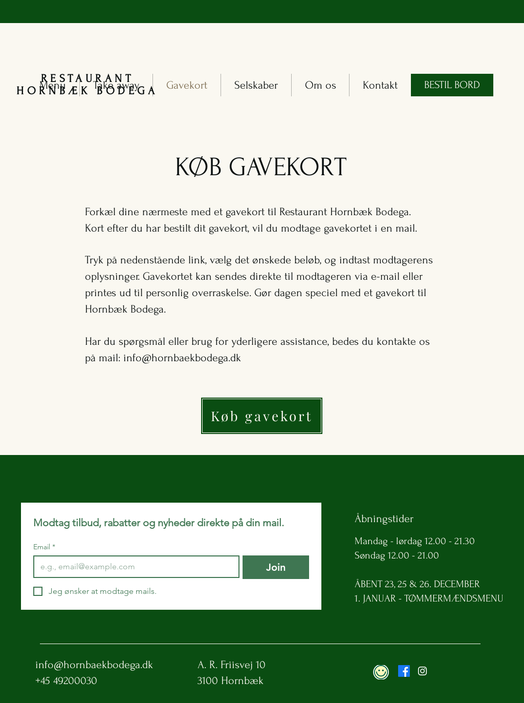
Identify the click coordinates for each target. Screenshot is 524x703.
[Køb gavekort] (262, 416)
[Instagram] (422, 671)
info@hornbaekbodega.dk (182, 358)
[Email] (133, 566)
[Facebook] (404, 671)
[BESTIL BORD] (452, 85)
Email (44, 547)
